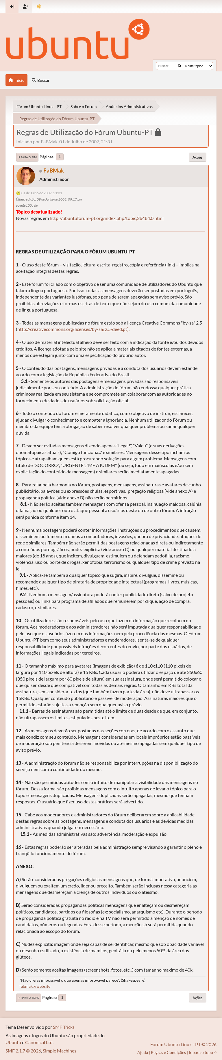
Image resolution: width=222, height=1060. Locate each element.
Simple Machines (59, 1050)
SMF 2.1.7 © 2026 (23, 1050)
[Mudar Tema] (38, 6)
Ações (198, 157)
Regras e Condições (168, 1052)
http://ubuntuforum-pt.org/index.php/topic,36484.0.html (107, 218)
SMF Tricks (64, 1027)
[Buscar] (179, 66)
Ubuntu (13, 1042)
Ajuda (142, 1052)
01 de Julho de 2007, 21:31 (41, 193)
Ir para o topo (28, 997)
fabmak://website (34, 986)
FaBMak (53, 170)
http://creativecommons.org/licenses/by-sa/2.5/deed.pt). (73, 329)
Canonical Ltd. (39, 1042)
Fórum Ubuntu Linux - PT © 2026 (183, 1044)
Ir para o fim (27, 157)
